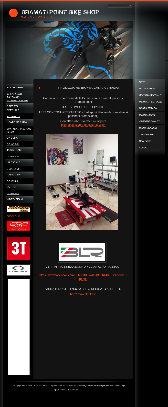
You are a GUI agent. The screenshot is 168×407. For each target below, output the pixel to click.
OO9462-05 (13, 193)
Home (142, 82)
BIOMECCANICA (148, 128)
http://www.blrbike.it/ (83, 294)
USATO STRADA (148, 108)
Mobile (117, 386)
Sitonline (89, 386)
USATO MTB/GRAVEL (150, 101)
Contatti (143, 147)
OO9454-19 (13, 144)
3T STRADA (13, 116)
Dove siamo (145, 141)
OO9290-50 (13, 156)
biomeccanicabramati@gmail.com (83, 124)
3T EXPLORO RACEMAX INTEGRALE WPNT (17, 97)
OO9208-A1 (13, 181)
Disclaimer (98, 386)
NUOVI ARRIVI (147, 88)
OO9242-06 (13, 169)
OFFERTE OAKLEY (149, 121)
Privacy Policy (108, 386)
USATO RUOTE (147, 114)
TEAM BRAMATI (147, 134)
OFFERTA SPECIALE (150, 95)
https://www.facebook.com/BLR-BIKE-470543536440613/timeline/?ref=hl (83, 277)
